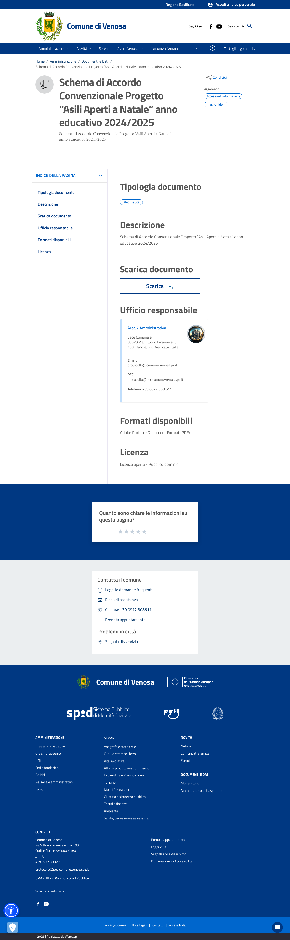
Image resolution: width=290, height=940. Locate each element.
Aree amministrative (50, 746)
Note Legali (139, 925)
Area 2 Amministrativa (147, 328)
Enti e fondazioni (47, 767)
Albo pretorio (190, 783)
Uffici (39, 760)
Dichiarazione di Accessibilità (171, 861)
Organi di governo (48, 753)
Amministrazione (63, 61)
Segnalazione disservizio (168, 854)
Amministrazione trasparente (202, 790)
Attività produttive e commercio (126, 768)
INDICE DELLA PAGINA (57, 175)
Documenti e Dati (95, 61)
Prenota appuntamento (168, 839)
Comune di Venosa (96, 26)
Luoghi (40, 789)
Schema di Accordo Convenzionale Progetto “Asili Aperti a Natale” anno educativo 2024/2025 (108, 66)
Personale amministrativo (54, 782)
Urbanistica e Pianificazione (124, 775)
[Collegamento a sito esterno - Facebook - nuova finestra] (210, 26)
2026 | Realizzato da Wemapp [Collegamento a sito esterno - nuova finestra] (57, 936)
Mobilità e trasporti (117, 789)
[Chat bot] (277, 927)
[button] (231, 5)
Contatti (42, 832)
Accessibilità (177, 925)
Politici (40, 774)
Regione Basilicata (180, 4)
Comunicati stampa (195, 753)
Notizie (186, 746)
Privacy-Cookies (115, 925)
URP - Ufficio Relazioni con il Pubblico (62, 878)
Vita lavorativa (114, 761)
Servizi (109, 738)
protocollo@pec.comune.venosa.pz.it (62, 869)
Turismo (110, 782)
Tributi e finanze (115, 803)
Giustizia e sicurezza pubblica (125, 796)
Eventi (185, 760)
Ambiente (111, 811)
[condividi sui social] (216, 77)
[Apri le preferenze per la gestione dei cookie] (12, 927)
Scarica (160, 286)
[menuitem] (163, 48)
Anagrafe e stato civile (120, 746)
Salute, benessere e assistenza (126, 818)
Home (40, 61)
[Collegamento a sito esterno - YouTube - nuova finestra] (219, 26)
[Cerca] (250, 26)
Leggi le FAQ (160, 847)
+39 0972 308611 (48, 862)
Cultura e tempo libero (120, 753)
